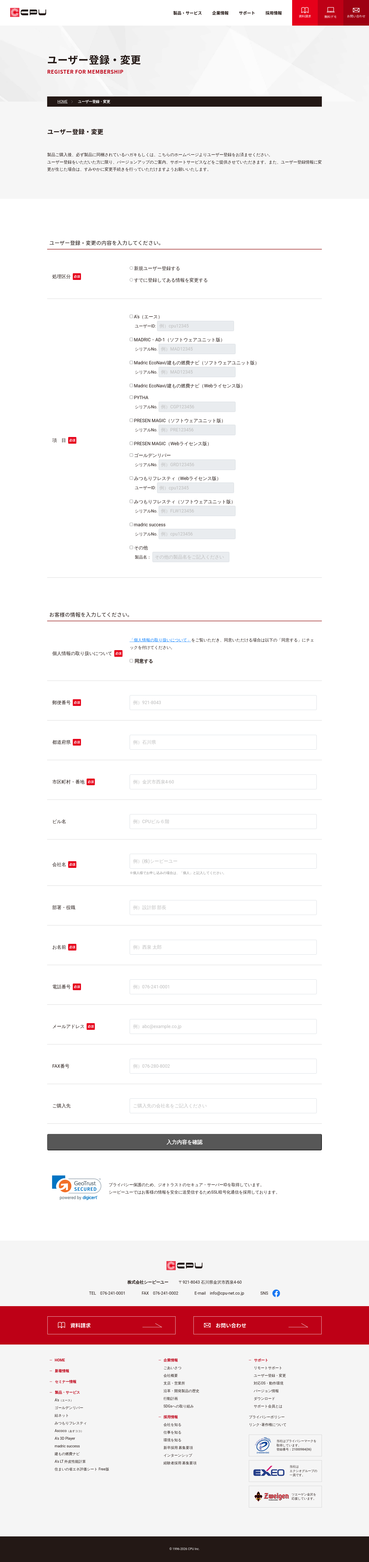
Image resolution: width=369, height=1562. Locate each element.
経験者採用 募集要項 (180, 1463)
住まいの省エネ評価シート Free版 (82, 1469)
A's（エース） (148, 316)
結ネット (62, 1415)
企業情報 (220, 13)
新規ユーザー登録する (157, 268)
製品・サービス (187, 13)
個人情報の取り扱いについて (82, 653)
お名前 (59, 947)
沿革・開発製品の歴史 (181, 1391)
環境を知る (172, 1440)
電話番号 (61, 986)
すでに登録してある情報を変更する (171, 280)
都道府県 (61, 742)
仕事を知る (172, 1432)
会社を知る (172, 1425)
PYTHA (141, 397)
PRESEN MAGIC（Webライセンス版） (173, 443)
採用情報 (273, 13)
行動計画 (170, 1398)
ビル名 (59, 821)
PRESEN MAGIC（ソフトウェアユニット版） (180, 420)
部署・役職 (63, 907)
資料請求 (305, 12)
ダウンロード (264, 1398)
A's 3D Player (65, 1438)
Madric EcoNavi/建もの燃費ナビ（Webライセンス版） (189, 385)
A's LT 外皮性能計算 (70, 1461)
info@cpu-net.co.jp (227, 1293)
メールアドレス (68, 1026)
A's (64, 1400)
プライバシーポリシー (267, 1417)
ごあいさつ (172, 1368)
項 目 (59, 440)
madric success (150, 524)
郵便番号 (61, 702)
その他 (141, 547)
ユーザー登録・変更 (270, 1375)
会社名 (59, 864)
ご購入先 (61, 1105)
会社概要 (170, 1375)
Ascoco (69, 1431)
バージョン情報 (266, 1391)
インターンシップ (177, 1455)
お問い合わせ (356, 13)
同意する (144, 661)
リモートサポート (268, 1368)
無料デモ (330, 13)
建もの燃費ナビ (67, 1454)
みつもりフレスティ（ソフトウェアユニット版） (184, 501)
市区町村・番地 (68, 781)
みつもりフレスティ (71, 1423)
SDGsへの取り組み (178, 1406)
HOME (62, 102)
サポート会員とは (268, 1406)
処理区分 (61, 276)
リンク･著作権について (267, 1425)
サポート (247, 13)
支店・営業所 (174, 1383)
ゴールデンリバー (152, 455)
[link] (76, 1188)
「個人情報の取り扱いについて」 (160, 640)
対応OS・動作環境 (268, 1383)
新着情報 (62, 1371)
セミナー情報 (65, 1382)
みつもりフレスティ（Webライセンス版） (177, 478)
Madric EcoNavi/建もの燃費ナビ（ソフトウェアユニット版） (197, 362)
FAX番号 (60, 1066)
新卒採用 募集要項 (178, 1448)
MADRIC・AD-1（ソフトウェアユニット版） (179, 339)
